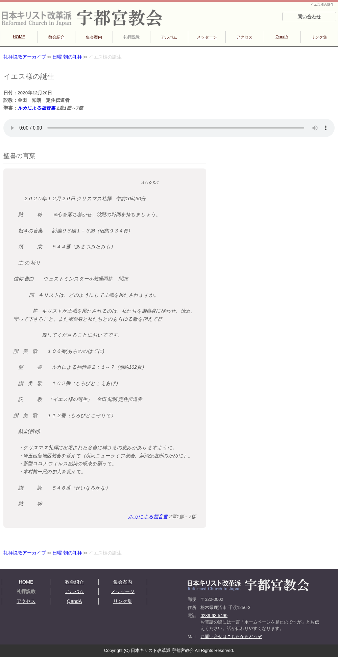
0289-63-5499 (213, 615)
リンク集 (319, 37)
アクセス (244, 37)
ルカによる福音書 (36, 108)
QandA (281, 37)
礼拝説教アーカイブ (24, 57)
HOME (19, 37)
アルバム (169, 37)
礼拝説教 (131, 37)
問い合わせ (309, 16)
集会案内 (94, 37)
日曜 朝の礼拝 (67, 57)
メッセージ (207, 37)
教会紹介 (56, 37)
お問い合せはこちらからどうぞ (231, 636)
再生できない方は (169, 128)
